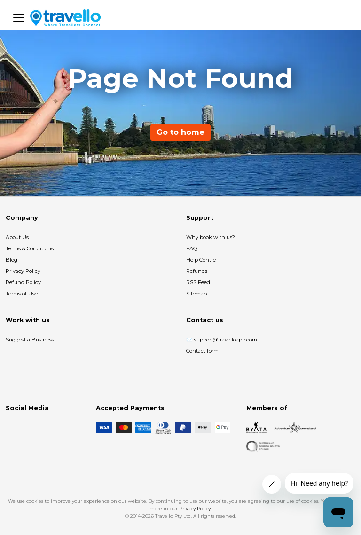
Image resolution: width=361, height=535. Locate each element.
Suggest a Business (30, 339)
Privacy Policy (23, 271)
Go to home (180, 132)
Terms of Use (22, 293)
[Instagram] (26, 427)
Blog (11, 259)
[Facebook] (11, 427)
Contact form (202, 351)
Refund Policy (23, 282)
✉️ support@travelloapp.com (221, 339)
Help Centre (201, 259)
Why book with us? (210, 237)
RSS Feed (198, 282)
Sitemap (196, 293)
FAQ (191, 248)
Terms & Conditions (30, 248)
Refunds (196, 271)
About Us (17, 237)
